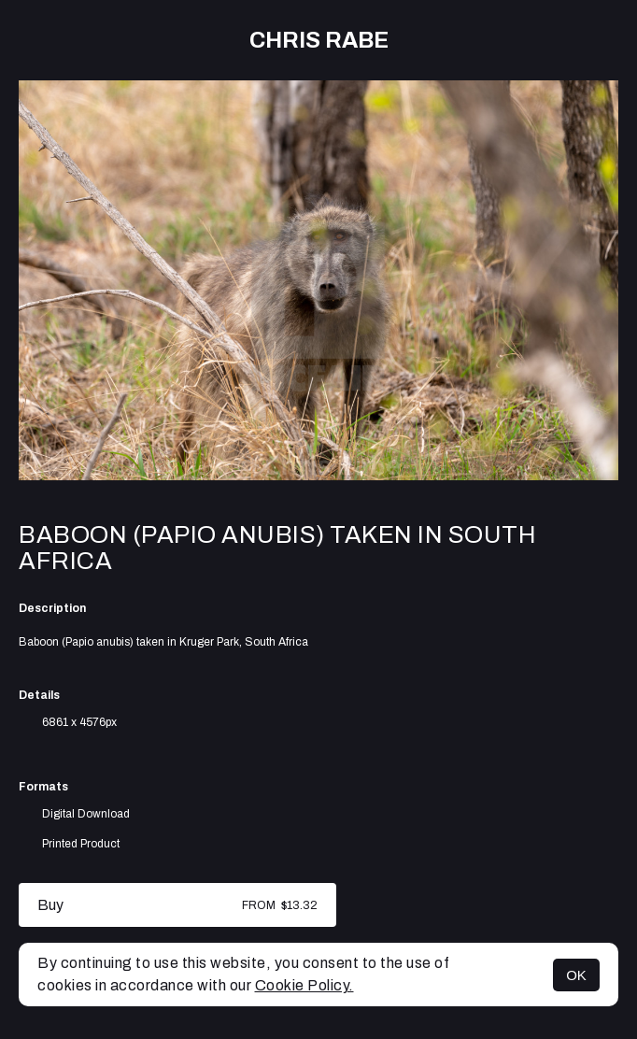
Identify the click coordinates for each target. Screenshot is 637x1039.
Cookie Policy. (304, 985)
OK (576, 975)
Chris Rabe (319, 40)
